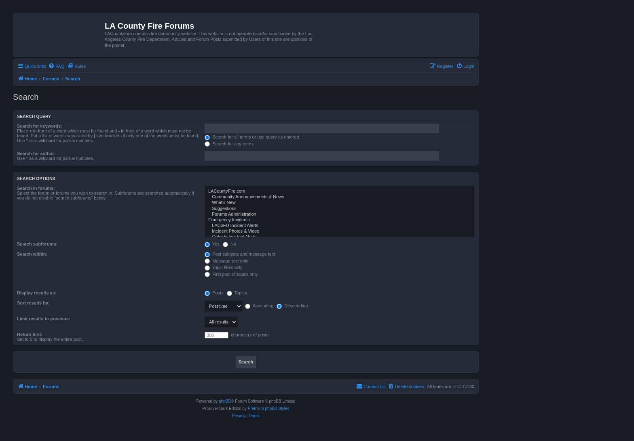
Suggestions (339, 209)
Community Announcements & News (339, 197)
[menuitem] (56, 66)
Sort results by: (33, 302)
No (229, 244)
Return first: (29, 334)
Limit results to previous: (43, 318)
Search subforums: (37, 244)
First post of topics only (231, 274)
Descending (292, 305)
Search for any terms (229, 143)
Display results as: (36, 292)
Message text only (226, 260)
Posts (214, 292)
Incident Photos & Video (339, 231)
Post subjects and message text (240, 254)
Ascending (259, 305)
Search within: (32, 254)
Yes (212, 244)
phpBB (225, 401)
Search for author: (36, 153)
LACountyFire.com (339, 191)
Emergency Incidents (339, 220)
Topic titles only (223, 267)
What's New (339, 203)
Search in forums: (36, 188)
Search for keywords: (39, 126)
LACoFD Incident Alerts (339, 226)
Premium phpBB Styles (269, 408)
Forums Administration (339, 214)
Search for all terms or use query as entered (252, 136)
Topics (237, 292)
